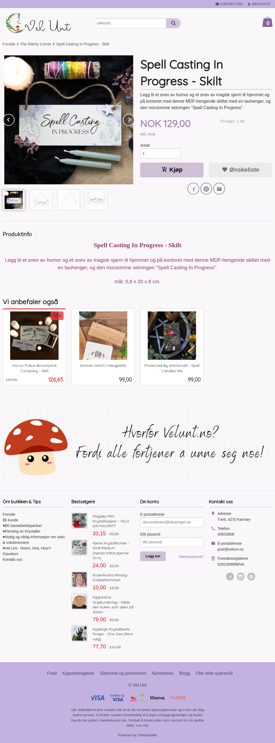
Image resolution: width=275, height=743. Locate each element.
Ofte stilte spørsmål (214, 673)
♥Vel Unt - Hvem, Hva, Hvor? (27, 548)
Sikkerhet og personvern (123, 673)
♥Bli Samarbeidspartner (22, 525)
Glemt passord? (191, 557)
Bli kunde (10, 520)
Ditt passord (150, 534)
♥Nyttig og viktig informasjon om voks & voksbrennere (34, 540)
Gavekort (10, 554)
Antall (145, 145)
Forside (9, 44)
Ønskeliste (240, 169)
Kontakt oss (12, 559)
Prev (14, 119)
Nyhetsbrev (163, 673)
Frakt (52, 673)
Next (134, 119)
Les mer (142, 725)
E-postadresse (152, 514)
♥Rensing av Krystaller (22, 531)
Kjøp (172, 169)
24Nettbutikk (147, 735)
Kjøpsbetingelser (78, 673)
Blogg (184, 673)
